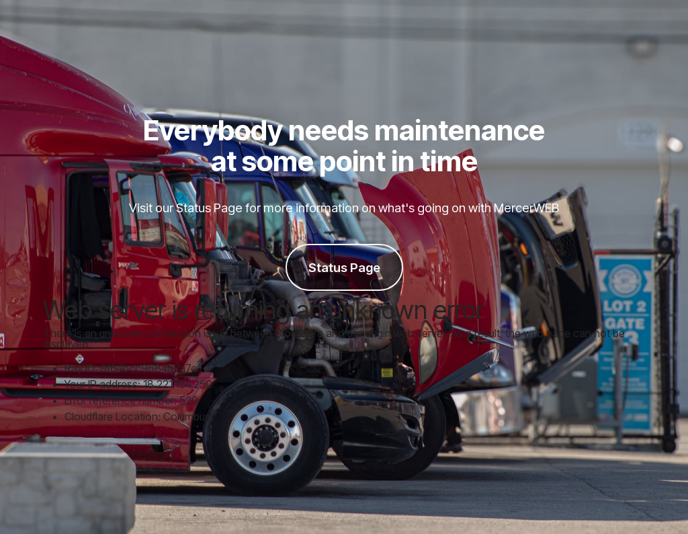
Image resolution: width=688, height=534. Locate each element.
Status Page (344, 267)
